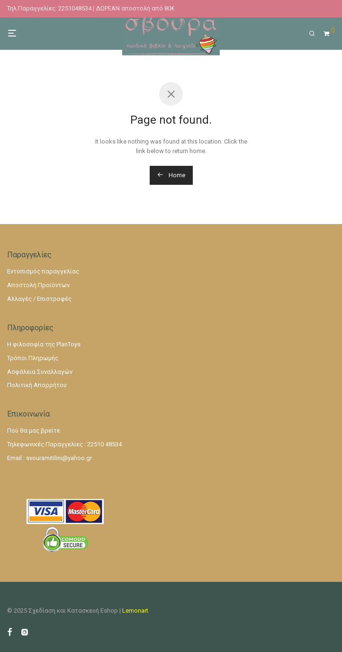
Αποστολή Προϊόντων (38, 285)
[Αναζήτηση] (315, 33)
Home (171, 175)
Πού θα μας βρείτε (33, 430)
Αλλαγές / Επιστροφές (39, 298)
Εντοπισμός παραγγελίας (43, 271)
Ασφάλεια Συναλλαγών (39, 371)
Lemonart (135, 610)
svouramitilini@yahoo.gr (59, 458)
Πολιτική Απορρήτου (37, 385)
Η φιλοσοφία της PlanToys (44, 344)
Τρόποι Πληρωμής (32, 358)
